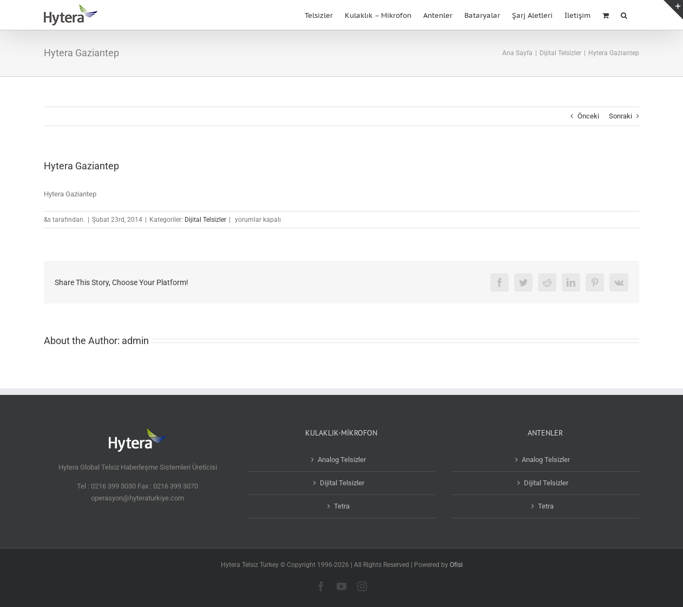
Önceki (588, 116)
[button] (624, 14)
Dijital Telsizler (205, 219)
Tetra (342, 506)
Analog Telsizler (342, 460)
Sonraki (620, 116)
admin (135, 340)
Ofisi (456, 565)
